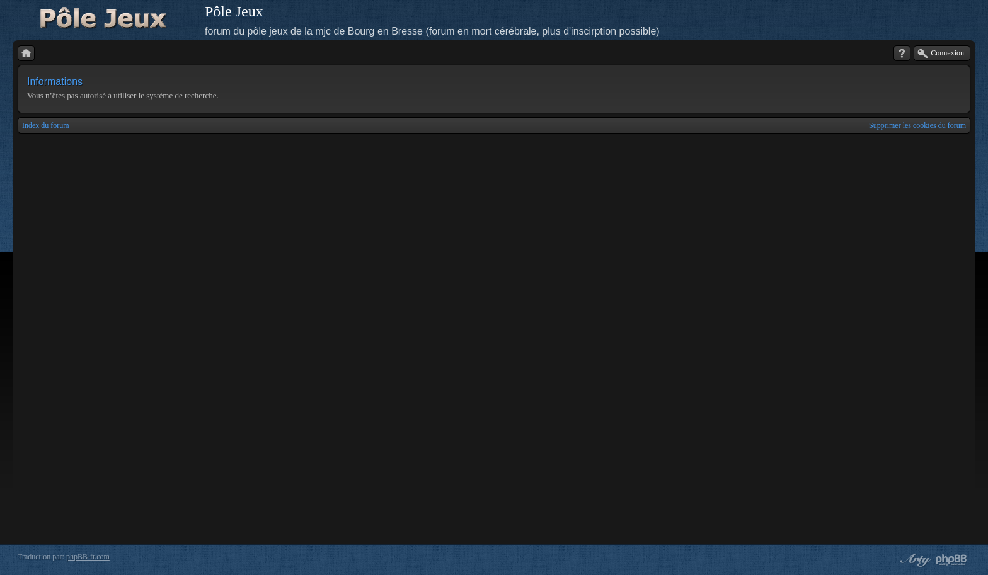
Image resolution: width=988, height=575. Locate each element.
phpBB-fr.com (88, 556)
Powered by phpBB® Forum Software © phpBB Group (951, 560)
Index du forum (45, 125)
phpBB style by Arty (914, 560)
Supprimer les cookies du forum (917, 125)
